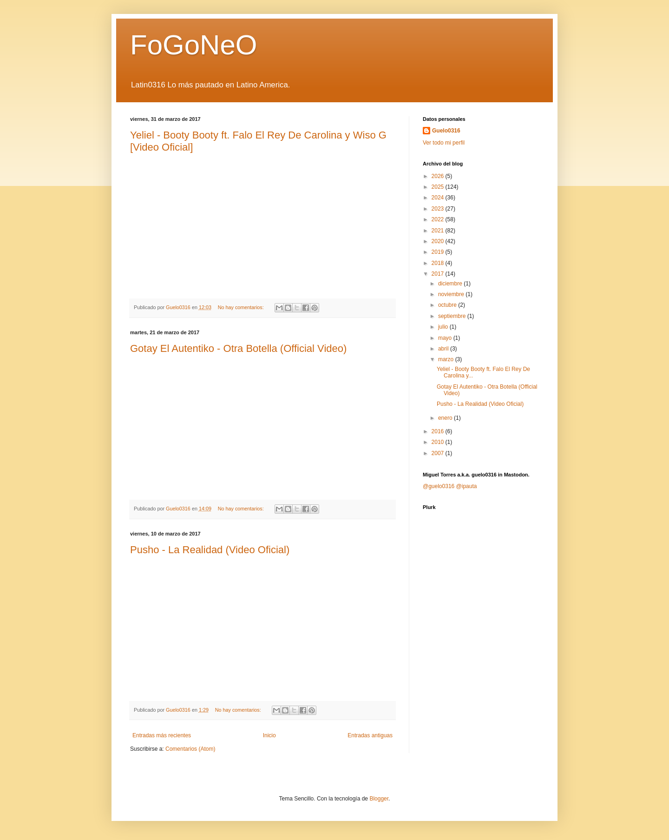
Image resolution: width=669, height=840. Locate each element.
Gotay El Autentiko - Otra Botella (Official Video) (238, 348)
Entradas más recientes (161, 735)
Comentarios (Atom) (190, 749)
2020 (439, 241)
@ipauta (466, 486)
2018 (439, 263)
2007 (439, 453)
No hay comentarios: (241, 307)
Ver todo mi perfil (444, 142)
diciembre (451, 283)
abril (444, 348)
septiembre (452, 316)
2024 (439, 197)
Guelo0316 (446, 130)
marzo (446, 359)
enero (446, 418)
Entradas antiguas (370, 735)
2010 (439, 442)
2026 (439, 176)
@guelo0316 (438, 486)
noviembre (452, 294)
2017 (439, 274)
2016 (439, 431)
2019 (439, 252)
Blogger (378, 798)
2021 (439, 230)
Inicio (269, 735)
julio (444, 327)
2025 (439, 187)
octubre (448, 305)
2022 (439, 219)
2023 (439, 208)
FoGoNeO (193, 44)
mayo (445, 338)
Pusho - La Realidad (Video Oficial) (209, 550)
